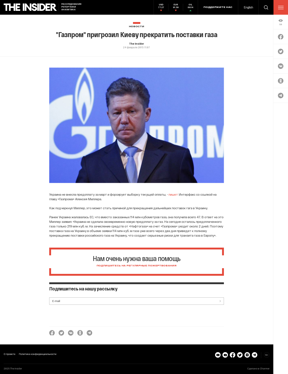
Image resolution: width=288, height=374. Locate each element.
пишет (173, 194)
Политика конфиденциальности (37, 354)
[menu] (281, 7)
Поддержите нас (218, 7)
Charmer (265, 368)
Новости (136, 27)
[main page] (30, 7)
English (248, 7)
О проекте (9, 354)
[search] (266, 7)
